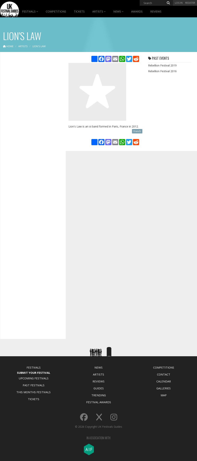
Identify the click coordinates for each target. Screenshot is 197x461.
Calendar (163, 381)
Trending (98, 395)
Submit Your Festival (33, 373)
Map (164, 395)
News (118, 11)
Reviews (155, 11)
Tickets (79, 11)
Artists (99, 11)
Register (190, 2)
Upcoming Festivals (33, 378)
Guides (98, 388)
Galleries (163, 388)
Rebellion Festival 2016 (162, 71)
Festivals (30, 11)
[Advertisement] (32, 115)
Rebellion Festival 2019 (162, 65)
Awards (137, 11)
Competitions (56, 11)
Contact (163, 374)
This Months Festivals (33, 392)
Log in (179, 2)
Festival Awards (98, 402)
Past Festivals (33, 385)
